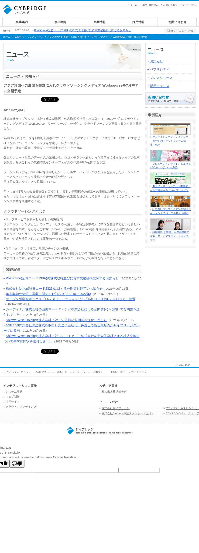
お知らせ (156, 61)
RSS (171, 30)
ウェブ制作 (13, 396)
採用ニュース (159, 86)
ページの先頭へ (183, 364)
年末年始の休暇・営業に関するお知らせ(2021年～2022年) (48, 294)
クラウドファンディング (21, 406)
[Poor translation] (17, 464)
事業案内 (22, 22)
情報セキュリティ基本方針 (51, 371)
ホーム (133, 5)
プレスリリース (35, 36)
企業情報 (99, 22)
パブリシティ (159, 69)
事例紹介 (61, 22)
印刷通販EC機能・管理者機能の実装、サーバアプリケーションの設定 (169, 236)
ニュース (19, 36)
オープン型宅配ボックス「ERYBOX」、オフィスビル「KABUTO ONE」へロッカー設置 (70, 299)
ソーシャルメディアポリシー (89, 371)
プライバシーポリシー (18, 371)
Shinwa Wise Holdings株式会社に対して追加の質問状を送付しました (56, 320)
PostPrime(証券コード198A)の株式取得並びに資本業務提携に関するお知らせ (82, 30)
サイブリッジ (99, 431)
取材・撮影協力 (150, 5)
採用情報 (138, 22)
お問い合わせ (170, 5)
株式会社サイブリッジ (116, 408)
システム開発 (14, 391)
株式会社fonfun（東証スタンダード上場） (128, 413)
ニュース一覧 (185, 30)
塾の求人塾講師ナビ (114, 391)
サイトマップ (189, 5)
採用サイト (13, 401)
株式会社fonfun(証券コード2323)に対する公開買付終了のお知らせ (54, 288)
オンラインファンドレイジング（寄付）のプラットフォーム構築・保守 (169, 140)
